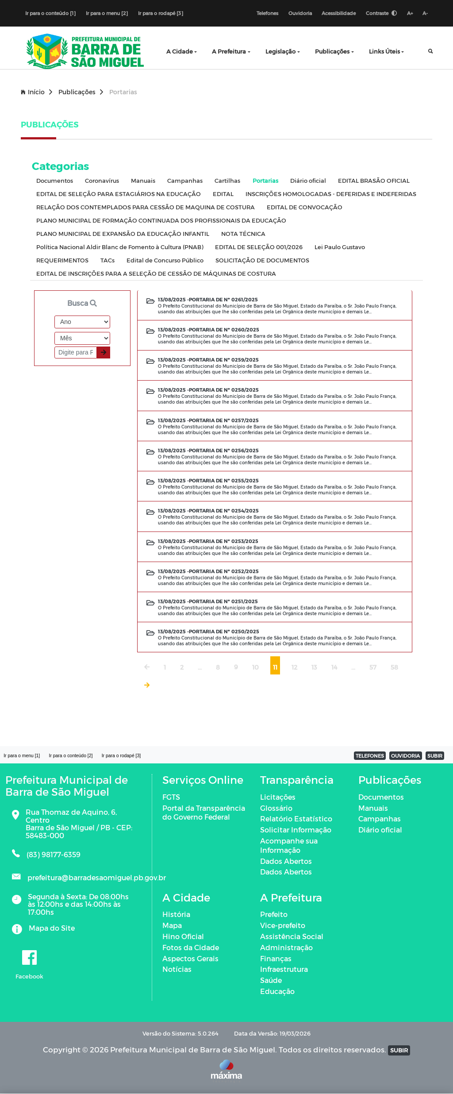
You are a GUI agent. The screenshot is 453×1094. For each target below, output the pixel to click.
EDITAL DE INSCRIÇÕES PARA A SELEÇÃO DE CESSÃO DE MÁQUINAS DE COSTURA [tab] (156, 273)
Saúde (271, 980)
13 (314, 667)
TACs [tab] (107, 260)
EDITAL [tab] (223, 194)
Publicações (332, 51)
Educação (277, 991)
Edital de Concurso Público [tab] (165, 260)
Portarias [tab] (265, 180)
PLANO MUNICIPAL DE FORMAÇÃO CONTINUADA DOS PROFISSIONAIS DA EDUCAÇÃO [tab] (161, 220)
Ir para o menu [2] (107, 13)
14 (334, 667)
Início (36, 92)
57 (372, 667)
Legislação (280, 51)
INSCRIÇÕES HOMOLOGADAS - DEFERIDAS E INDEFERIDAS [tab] (331, 194)
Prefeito (274, 914)
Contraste (380, 13)
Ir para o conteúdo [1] (50, 13)
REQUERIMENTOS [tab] (62, 260)
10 (255, 667)
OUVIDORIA (405, 756)
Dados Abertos (286, 861)
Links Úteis (384, 51)
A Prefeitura (229, 51)
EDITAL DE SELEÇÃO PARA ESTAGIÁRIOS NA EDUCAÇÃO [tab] (118, 194)
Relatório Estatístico (296, 819)
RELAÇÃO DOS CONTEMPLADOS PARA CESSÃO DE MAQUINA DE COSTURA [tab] (145, 207)
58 (394, 667)
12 (294, 667)
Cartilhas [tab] (227, 180)
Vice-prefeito (282, 925)
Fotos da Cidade (190, 948)
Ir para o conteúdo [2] (71, 755)
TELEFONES (370, 756)
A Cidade (179, 51)
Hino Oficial (183, 936)
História (176, 914)
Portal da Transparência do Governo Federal (203, 812)
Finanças (276, 958)
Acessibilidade (338, 13)
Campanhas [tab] (185, 180)
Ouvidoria (299, 13)
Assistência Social (291, 936)
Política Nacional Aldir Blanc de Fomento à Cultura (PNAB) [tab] (119, 247)
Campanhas (379, 819)
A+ (409, 13)
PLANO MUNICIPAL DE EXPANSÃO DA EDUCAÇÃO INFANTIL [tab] (122, 234)
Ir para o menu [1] (22, 755)
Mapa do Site (52, 928)
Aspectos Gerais (190, 958)
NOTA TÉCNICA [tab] (243, 234)
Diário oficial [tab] (308, 180)
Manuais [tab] (143, 180)
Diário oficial (380, 830)
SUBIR (434, 756)
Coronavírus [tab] (102, 180)
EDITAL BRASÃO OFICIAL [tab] (374, 180)
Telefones (266, 13)
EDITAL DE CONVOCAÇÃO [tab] (304, 207)
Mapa (172, 925)
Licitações (278, 797)
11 (275, 667)
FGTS (171, 797)
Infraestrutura (284, 969)
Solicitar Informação (295, 830)
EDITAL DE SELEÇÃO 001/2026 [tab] (259, 247)
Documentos (381, 797)
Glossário (276, 808)
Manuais (373, 808)
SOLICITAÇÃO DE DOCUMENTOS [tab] (262, 260)
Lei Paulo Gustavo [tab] (340, 247)
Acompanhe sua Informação (289, 846)
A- (425, 13)
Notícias (177, 969)
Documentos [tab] (54, 180)
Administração (286, 948)
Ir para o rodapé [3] (160, 13)
